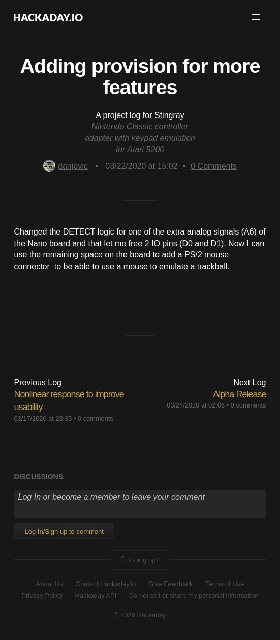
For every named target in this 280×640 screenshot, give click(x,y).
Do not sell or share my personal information (194, 595)
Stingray (169, 115)
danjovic (65, 166)
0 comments (95, 418)
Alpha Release (239, 394)
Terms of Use (224, 584)
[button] (255, 17)
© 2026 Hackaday (140, 615)
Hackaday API (96, 595)
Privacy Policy (42, 595)
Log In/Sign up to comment (64, 531)
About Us (49, 584)
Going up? (139, 560)
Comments (214, 166)
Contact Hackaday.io (106, 584)
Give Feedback (170, 584)
